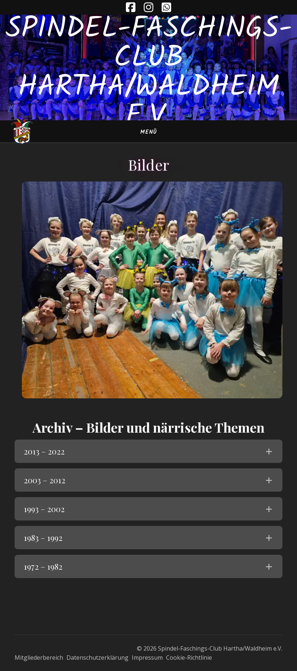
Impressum (147, 658)
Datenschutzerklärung (97, 658)
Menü (148, 132)
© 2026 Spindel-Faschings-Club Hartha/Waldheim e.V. (209, 648)
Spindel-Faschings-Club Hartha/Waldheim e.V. (148, 73)
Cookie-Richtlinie (189, 658)
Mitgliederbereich (39, 658)
